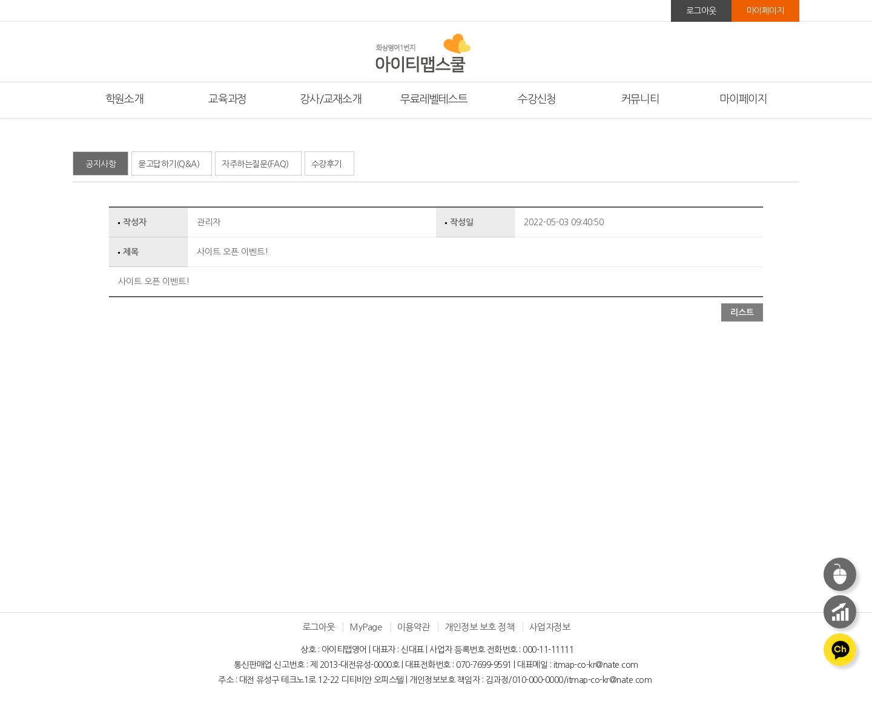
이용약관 (413, 627)
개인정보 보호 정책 (479, 627)
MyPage (365, 627)
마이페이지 (766, 11)
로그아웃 (701, 11)
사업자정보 (549, 627)
